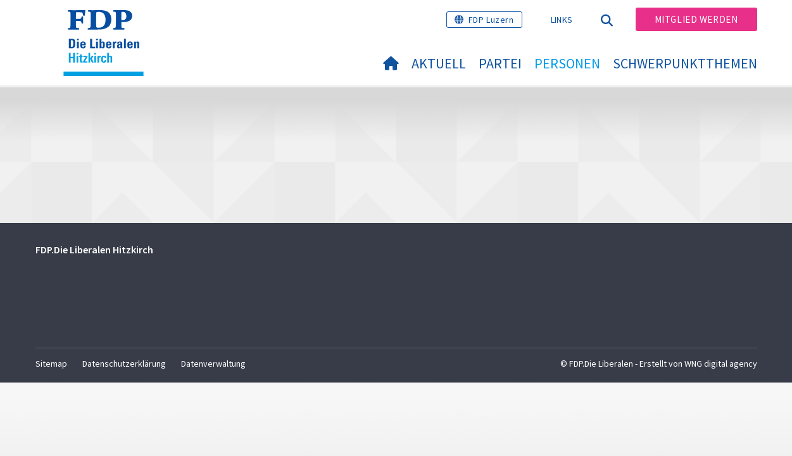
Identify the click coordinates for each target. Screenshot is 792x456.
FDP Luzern (491, 19)
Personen (567, 63)
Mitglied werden (696, 19)
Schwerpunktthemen (685, 63)
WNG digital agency (720, 363)
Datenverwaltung (213, 363)
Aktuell (439, 63)
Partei (500, 63)
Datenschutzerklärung (124, 363)
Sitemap (51, 363)
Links (562, 19)
